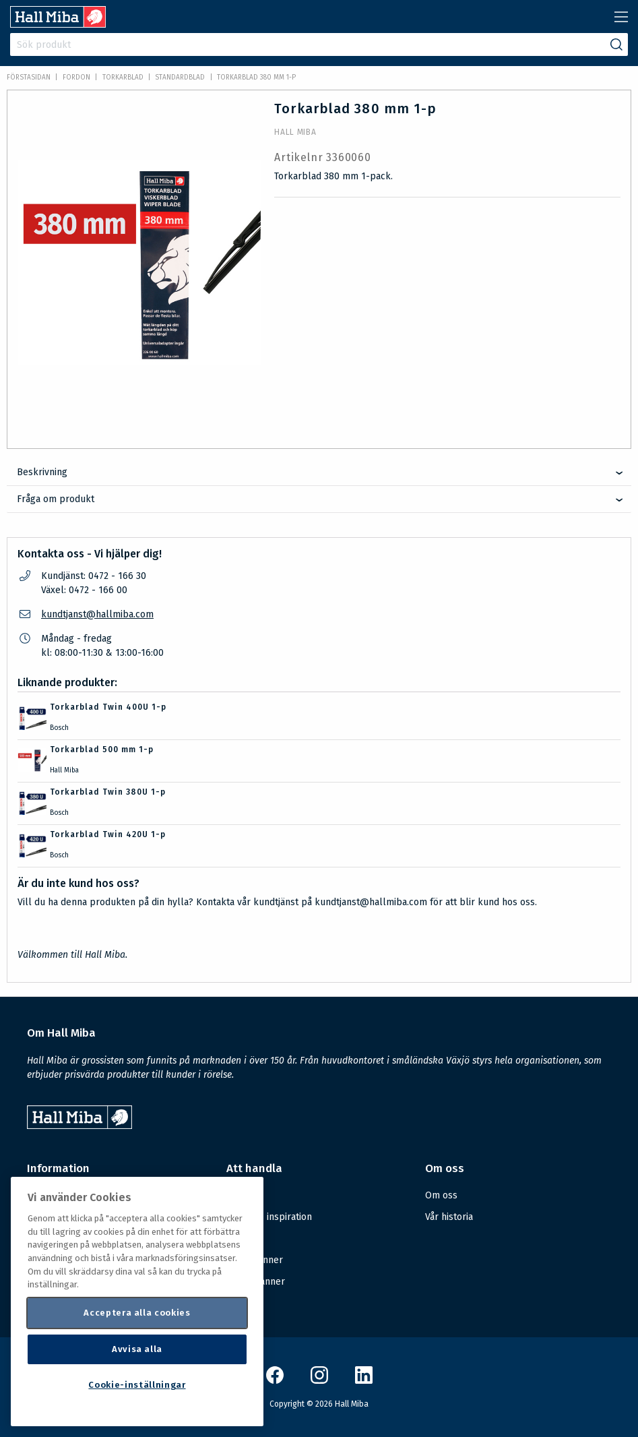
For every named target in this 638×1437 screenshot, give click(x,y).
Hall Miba (295, 132)
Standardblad (180, 77)
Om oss (441, 1195)
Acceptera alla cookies (137, 1313)
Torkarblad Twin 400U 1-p (108, 707)
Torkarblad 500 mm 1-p (102, 749)
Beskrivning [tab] (42, 472)
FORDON (76, 77)
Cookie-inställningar (136, 1385)
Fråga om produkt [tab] (55, 499)
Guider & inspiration (269, 1217)
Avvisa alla (137, 1349)
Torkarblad (122, 77)
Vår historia (449, 1217)
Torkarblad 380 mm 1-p (256, 77)
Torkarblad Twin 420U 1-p (108, 834)
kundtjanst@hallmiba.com (97, 614)
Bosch (59, 728)
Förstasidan (29, 77)
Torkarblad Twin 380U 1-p (108, 792)
